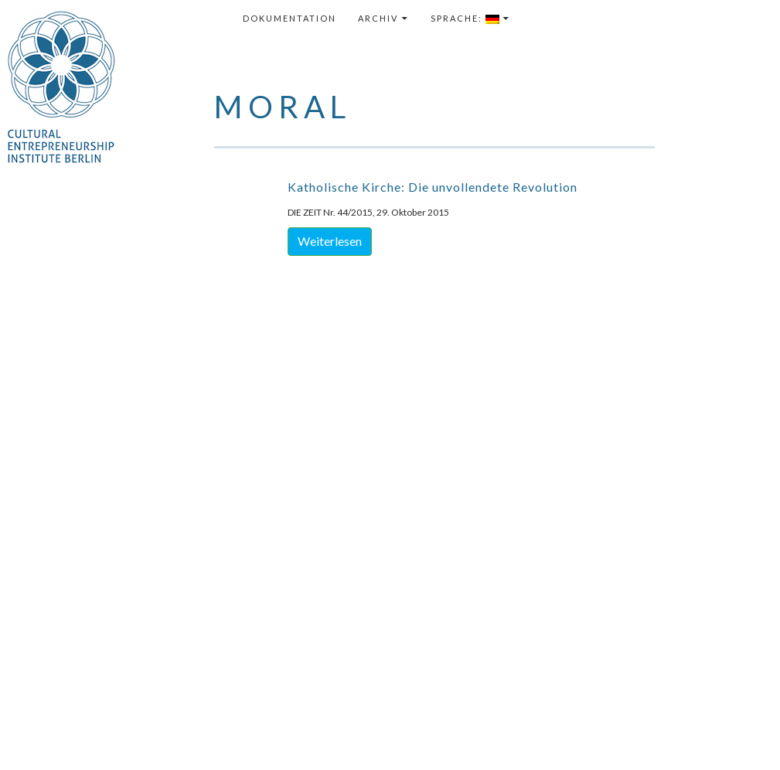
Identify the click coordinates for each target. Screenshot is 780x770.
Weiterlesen (330, 240)
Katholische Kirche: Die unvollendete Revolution (432, 186)
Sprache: (465, 18)
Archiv (378, 18)
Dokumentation (289, 18)
